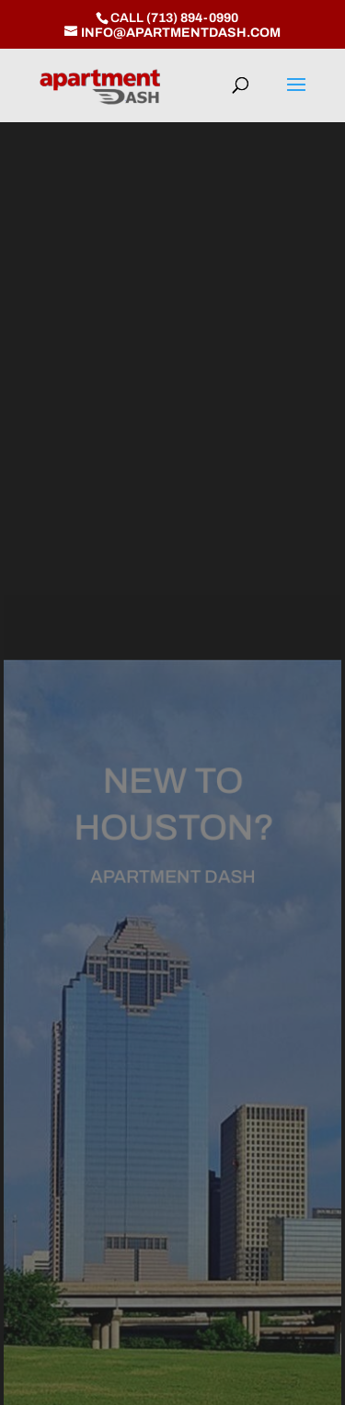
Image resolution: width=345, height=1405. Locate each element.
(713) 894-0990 (192, 18)
